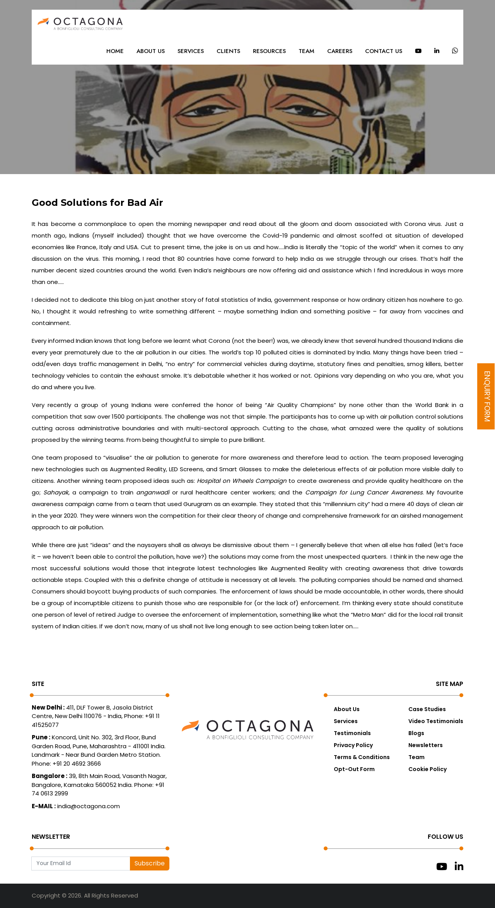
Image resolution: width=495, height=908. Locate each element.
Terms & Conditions (362, 757)
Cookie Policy (427, 769)
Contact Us (383, 51)
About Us (151, 51)
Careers (339, 51)
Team (306, 51)
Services (191, 51)
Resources (269, 51)
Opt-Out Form (354, 769)
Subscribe (150, 863)
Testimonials (352, 733)
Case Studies (427, 709)
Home (115, 51)
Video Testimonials (435, 721)
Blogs (416, 733)
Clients (228, 51)
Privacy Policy (353, 745)
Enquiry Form (487, 396)
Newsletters (425, 745)
